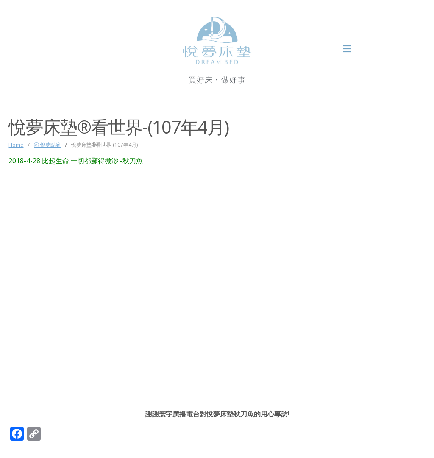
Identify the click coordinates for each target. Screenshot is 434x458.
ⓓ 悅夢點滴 (47, 144)
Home (15, 144)
